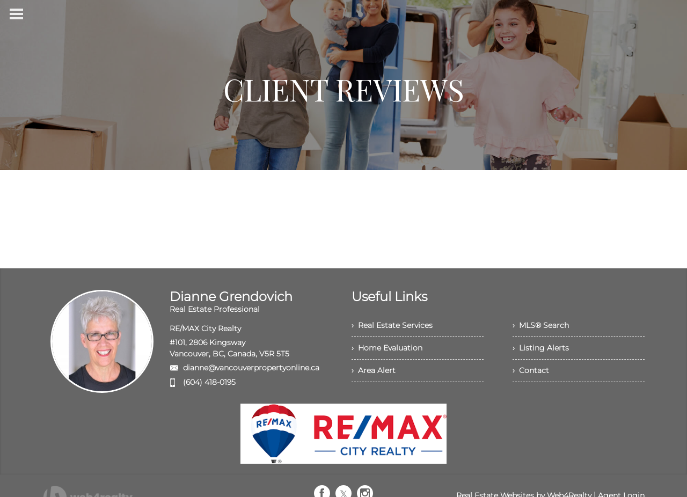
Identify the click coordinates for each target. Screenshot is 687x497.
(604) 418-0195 (209, 382)
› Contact (531, 370)
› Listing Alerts (541, 348)
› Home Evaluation (387, 348)
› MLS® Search (541, 325)
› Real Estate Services (392, 325)
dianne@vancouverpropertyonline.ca (251, 367)
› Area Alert (374, 370)
